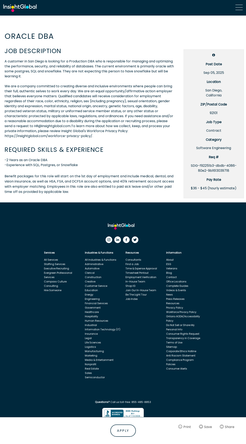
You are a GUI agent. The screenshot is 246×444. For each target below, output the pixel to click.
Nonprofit (90, 364)
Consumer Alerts (176, 368)
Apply (123, 430)
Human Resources (96, 320)
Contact (171, 277)
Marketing (91, 355)
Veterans (171, 268)
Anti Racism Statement (180, 355)
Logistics (90, 347)
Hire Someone (52, 290)
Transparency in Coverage (183, 338)
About (170, 260)
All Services (51, 260)
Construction (93, 277)
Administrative (94, 264)
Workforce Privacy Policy (181, 312)
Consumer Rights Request (182, 334)
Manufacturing (94, 351)
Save (208, 427)
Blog (169, 273)
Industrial (91, 325)
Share (229, 427)
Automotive (92, 268)
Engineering (92, 299)
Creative (90, 281)
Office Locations (176, 281)
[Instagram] (110, 240)
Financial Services (96, 303)
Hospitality (91, 316)
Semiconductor (95, 377)
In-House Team (135, 281)
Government (93, 307)
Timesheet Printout (137, 273)
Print (187, 427)
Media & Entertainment (99, 360)
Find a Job (132, 264)
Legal (88, 338)
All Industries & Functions (100, 260)
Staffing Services (54, 264)
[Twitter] (136, 240)
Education (91, 290)
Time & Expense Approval (141, 268)
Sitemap (171, 347)
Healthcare (92, 312)
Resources (172, 303)
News (169, 294)
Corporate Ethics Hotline (181, 351)
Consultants (133, 260)
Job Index (131, 299)
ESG (168, 264)
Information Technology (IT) (102, 329)
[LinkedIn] (118, 240)
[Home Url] (20, 8)
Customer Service (96, 286)
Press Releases (175, 299)
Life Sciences (93, 342)
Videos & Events (176, 290)
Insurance (91, 334)
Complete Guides (177, 286)
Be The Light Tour (136, 294)
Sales (88, 373)
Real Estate (92, 368)
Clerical (90, 273)
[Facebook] (127, 240)
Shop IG (130, 286)
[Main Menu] (239, 7)
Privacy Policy (174, 307)
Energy (89, 294)
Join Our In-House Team (140, 290)
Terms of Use (174, 342)
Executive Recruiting (56, 268)
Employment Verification (140, 277)
